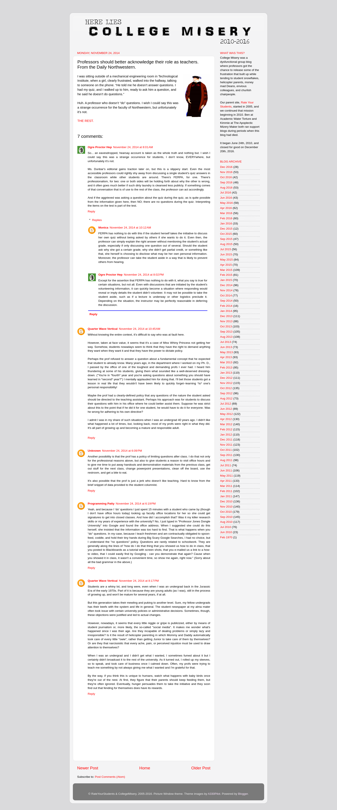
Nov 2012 (226, 383)
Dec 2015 (226, 228)
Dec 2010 (226, 501)
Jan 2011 (226, 496)
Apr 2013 (226, 357)
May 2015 (226, 259)
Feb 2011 (226, 491)
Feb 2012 (226, 429)
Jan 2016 (226, 223)
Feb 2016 (226, 218)
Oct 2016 (226, 177)
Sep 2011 (226, 455)
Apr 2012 (226, 419)
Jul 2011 (225, 465)
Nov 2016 (226, 172)
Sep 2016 (226, 182)
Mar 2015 (226, 270)
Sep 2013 (226, 331)
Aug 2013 (226, 336)
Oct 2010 (226, 511)
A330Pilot (214, 793)
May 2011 (226, 475)
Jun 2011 (226, 470)
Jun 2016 (226, 197)
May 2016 (226, 202)
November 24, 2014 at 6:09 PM (122, 450)
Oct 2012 (226, 388)
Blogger (243, 793)
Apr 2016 (226, 208)
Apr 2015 (226, 264)
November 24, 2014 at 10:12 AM (130, 227)
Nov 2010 (226, 506)
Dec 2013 (226, 316)
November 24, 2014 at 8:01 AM (133, 147)
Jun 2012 (226, 408)
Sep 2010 (226, 517)
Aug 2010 (226, 521)
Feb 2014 (226, 305)
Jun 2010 (226, 532)
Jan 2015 (226, 280)
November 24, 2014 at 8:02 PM (144, 274)
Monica (103, 227)
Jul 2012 (225, 403)
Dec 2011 (226, 439)
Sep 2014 (226, 300)
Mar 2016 (226, 213)
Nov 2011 (226, 444)
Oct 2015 (226, 233)
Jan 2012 (226, 434)
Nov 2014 (226, 290)
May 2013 (226, 352)
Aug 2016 (226, 187)
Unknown (94, 450)
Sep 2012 (226, 393)
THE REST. (85, 121)
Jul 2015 (225, 249)
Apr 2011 (226, 480)
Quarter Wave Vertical (103, 328)
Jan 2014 (226, 311)
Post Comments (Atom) (110, 776)
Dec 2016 (226, 167)
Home (144, 768)
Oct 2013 (226, 326)
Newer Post (87, 768)
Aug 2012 (226, 398)
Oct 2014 (226, 295)
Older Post (200, 768)
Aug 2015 (226, 244)
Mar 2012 (226, 424)
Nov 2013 (226, 321)
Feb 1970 (226, 537)
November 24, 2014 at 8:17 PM (139, 580)
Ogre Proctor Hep (100, 147)
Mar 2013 (226, 362)
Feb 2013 (226, 367)
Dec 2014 (226, 285)
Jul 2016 (225, 192)
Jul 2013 (225, 342)
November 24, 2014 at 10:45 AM (139, 328)
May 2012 (226, 414)
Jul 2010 (225, 527)
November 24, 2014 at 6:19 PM (136, 503)
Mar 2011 (226, 486)
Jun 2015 (226, 254)
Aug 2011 (226, 460)
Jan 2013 (226, 372)
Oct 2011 (226, 449)
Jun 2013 (226, 347)
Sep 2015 (226, 239)
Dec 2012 (226, 377)
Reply (91, 211)
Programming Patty (101, 503)
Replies (97, 220)
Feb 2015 (226, 274)
